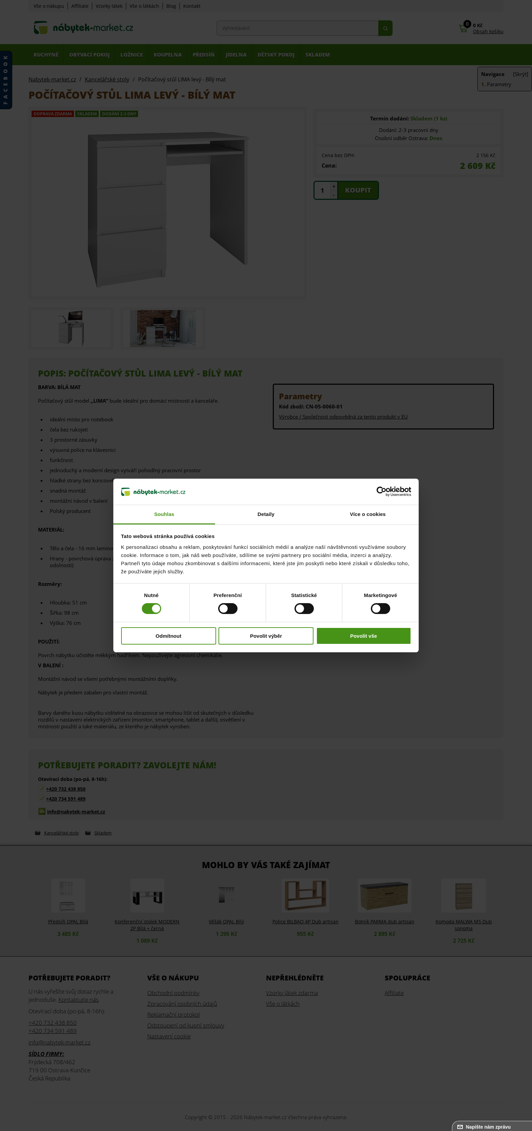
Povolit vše (363, 636)
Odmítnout (169, 636)
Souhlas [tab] (164, 514)
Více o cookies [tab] (368, 514)
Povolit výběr (266, 636)
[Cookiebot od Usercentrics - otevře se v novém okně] (381, 491)
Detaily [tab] (266, 514)
